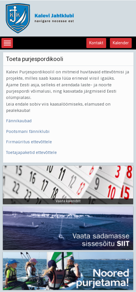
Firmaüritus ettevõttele (29, 141)
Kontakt (96, 43)
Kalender (121, 43)
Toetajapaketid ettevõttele (31, 152)
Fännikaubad (19, 120)
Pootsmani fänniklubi (28, 131)
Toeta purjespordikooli (34, 59)
